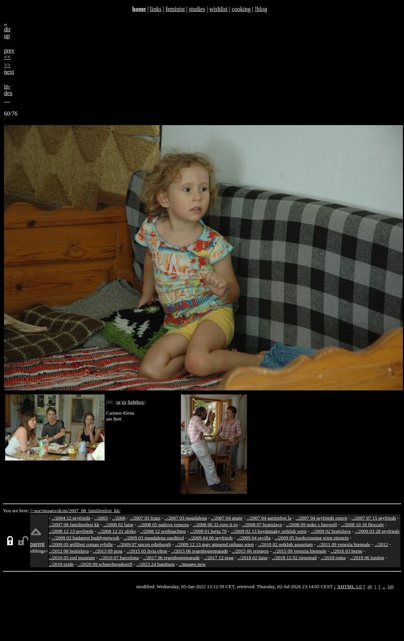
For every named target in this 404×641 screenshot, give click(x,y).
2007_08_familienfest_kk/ (94, 510)
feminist (175, 9)
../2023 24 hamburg (156, 564)
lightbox (136, 402)
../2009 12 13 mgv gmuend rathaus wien (214, 544)
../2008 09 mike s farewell (311, 524)
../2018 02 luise (252, 557)
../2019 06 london (367, 557)
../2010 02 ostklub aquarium (285, 544)
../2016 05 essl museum (72, 557)
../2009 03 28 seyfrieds (377, 531)
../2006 (118, 518)
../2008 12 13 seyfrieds (71, 531)
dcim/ (63, 510)
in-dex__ (8, 93)
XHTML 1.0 (349, 586)
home (139, 9)
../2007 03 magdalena (186, 518)
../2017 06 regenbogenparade (171, 557)
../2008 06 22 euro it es (215, 524)
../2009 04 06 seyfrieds (210, 537)
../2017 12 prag (218, 557)
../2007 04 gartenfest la (269, 518)
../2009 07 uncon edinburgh (144, 544)
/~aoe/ (36, 510)
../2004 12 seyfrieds (71, 518)
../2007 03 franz (145, 518)
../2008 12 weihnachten (163, 531)
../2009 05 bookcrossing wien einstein (311, 537)
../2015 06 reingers (250, 551)
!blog (261, 9)
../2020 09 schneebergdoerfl (105, 564)
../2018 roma (333, 557)
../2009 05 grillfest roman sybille (81, 544)
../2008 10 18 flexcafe (362, 524)
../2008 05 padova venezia (163, 524)
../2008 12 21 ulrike (117, 531)
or (118, 402)
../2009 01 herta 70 (208, 531)
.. (384, 586)
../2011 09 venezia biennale (344, 544)
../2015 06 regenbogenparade (199, 551)
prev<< (9, 53)
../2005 (101, 518)
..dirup (7, 29)
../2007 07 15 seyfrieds (373, 518)
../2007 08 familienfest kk (74, 524)
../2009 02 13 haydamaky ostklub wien (269, 531)
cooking (241, 9)
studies (197, 9)
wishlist (218, 9)
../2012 (381, 544)
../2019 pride (61, 564)
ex (124, 402)
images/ (50, 510)
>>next (9, 68)
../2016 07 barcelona (119, 557)
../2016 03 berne (347, 551)
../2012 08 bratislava (69, 551)
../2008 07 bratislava (262, 524)
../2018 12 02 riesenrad (294, 557)
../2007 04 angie (227, 518)
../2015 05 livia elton (147, 551)
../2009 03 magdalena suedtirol (154, 537)
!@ (390, 586)
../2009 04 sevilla (253, 537)
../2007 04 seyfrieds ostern (321, 518)
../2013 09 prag (108, 551)
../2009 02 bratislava (331, 531)
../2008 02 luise (118, 524)
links (155, 9)
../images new (192, 564)
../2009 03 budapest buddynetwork (86, 537)
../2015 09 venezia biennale (299, 551)
